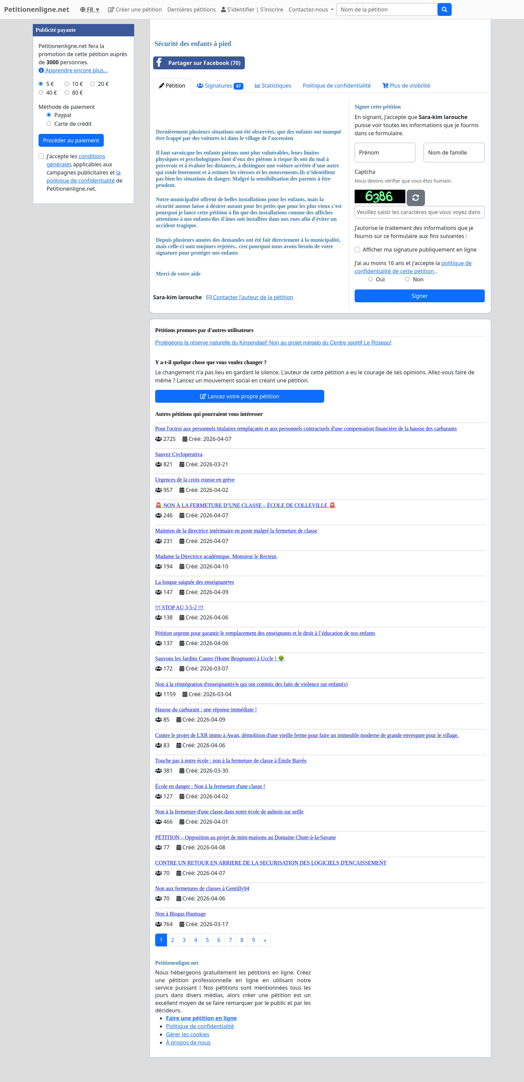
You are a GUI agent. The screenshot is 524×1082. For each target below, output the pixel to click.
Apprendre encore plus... (73, 70)
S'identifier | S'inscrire (252, 9)
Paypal (62, 115)
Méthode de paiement (67, 107)
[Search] (387, 9)
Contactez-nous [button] (309, 9)
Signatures (220, 86)
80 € (77, 92)
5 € (50, 84)
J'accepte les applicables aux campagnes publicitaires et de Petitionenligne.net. (84, 172)
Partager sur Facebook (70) (196, 63)
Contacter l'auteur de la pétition (249, 297)
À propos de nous (188, 1042)
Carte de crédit (73, 123)
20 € (103, 84)
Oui (380, 279)
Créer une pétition (135, 9)
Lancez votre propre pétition (239, 396)
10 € (77, 84)
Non (418, 279)
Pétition (172, 85)
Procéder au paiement (71, 140)
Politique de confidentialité (337, 85)
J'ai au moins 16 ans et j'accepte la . (413, 267)
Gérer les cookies (187, 1034)
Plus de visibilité (406, 85)
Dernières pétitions (191, 9)
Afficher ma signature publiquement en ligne (420, 249)
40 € (51, 92)
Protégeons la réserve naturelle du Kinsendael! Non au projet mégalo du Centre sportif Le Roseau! (273, 343)
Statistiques (273, 85)
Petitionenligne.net (36, 9)
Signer (419, 296)
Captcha (365, 171)
